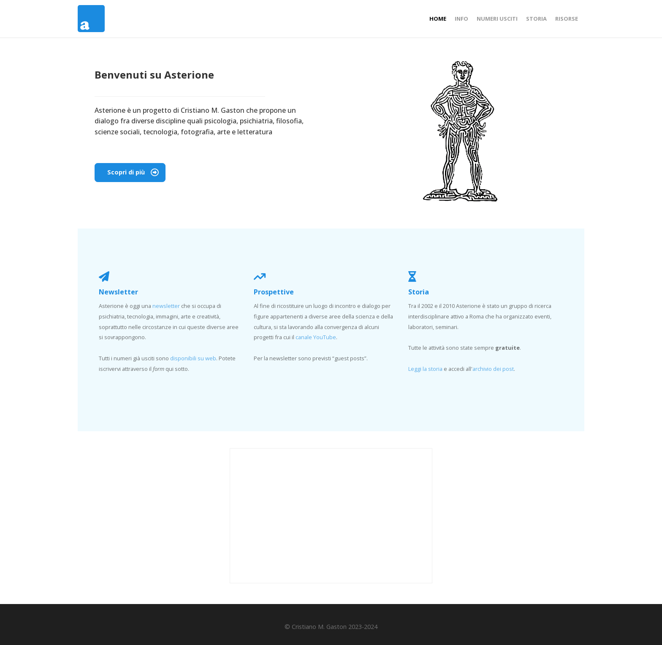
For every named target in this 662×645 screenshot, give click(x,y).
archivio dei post (493, 369)
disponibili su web (193, 358)
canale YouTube (316, 337)
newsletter (166, 306)
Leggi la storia (425, 369)
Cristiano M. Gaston (212, 110)
